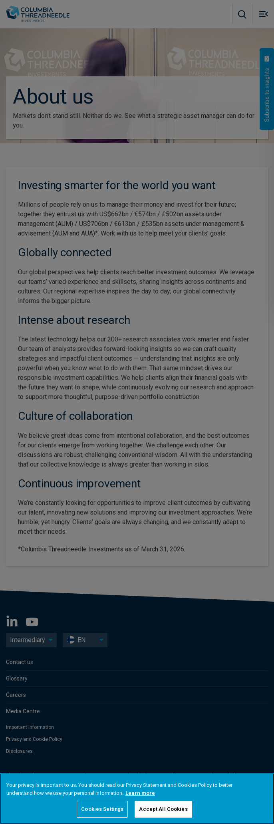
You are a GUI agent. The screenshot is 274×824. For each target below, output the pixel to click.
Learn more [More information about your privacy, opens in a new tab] (140, 793)
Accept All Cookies (163, 809)
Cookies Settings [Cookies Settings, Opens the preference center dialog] (102, 809)
